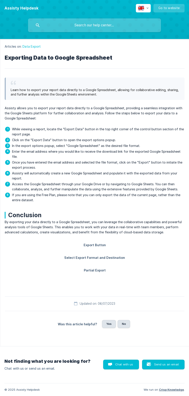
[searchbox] (94, 25)
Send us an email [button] (166, 364)
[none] (21, 8)
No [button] (124, 324)
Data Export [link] (31, 46)
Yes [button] (109, 324)
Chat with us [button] (124, 364)
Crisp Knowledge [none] (171, 389)
